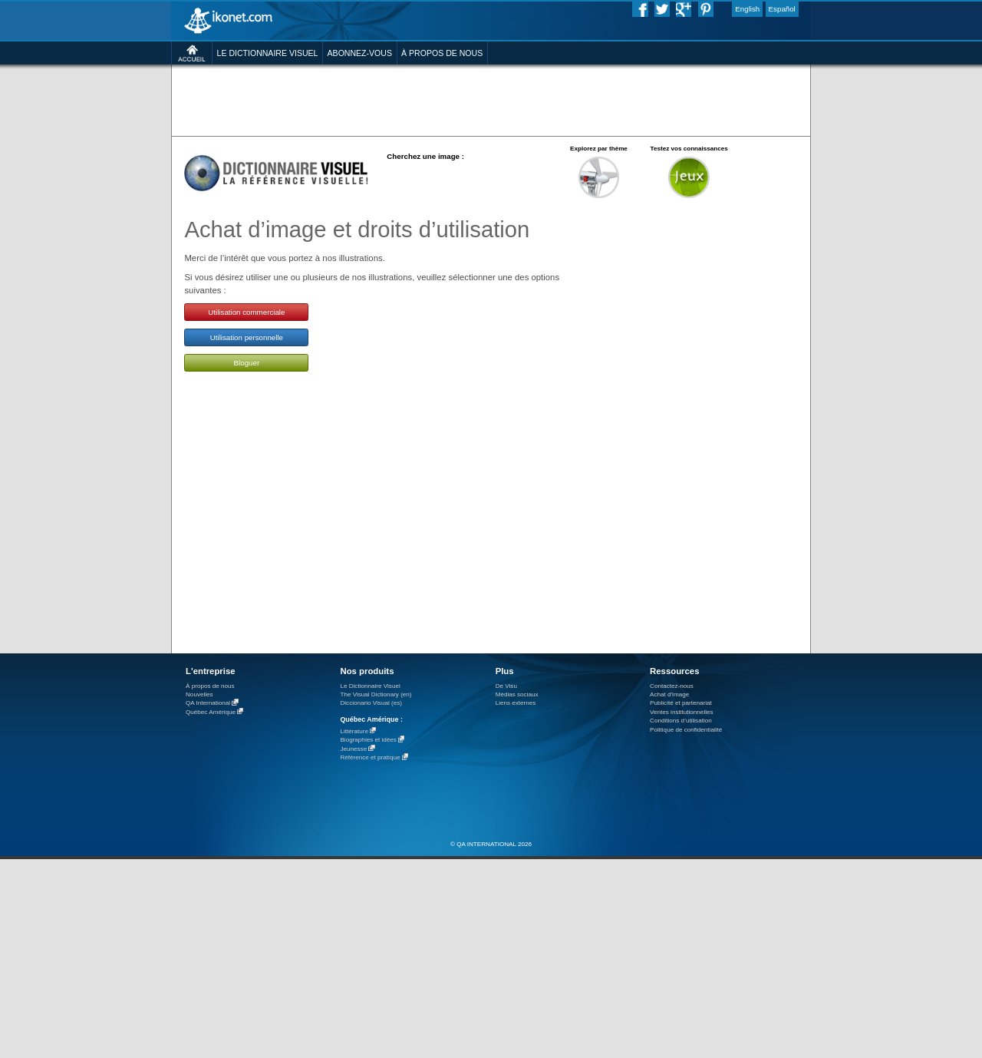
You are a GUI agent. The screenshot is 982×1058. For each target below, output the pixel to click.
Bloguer (247, 363)
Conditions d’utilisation (681, 720)
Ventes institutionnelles (681, 712)
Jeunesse (353, 749)
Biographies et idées (368, 740)
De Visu (506, 686)
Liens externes (516, 702)
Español (782, 9)
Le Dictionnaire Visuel (370, 686)
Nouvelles (199, 694)
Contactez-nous (672, 686)
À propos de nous (210, 686)
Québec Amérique (211, 712)
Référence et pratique (370, 758)
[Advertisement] (490, 99)
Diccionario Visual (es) (371, 702)
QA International (208, 703)
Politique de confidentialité (686, 729)
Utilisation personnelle (246, 337)
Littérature (354, 731)
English (747, 9)
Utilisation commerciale (246, 312)
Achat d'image (669, 694)
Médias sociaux (517, 694)
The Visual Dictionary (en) (375, 694)
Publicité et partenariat (681, 702)
